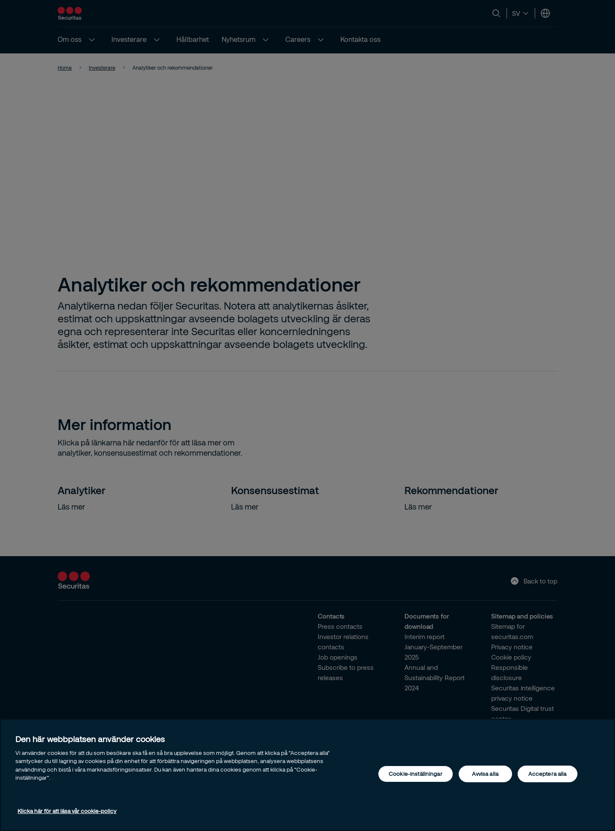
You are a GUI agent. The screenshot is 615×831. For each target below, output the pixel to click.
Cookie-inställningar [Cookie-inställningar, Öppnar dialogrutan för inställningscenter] (415, 773)
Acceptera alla (547, 773)
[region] (307, 775)
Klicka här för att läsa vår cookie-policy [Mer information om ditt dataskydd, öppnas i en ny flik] (67, 810)
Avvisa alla (485, 773)
